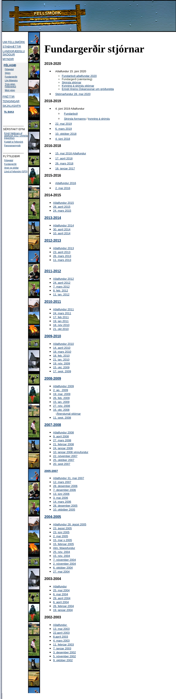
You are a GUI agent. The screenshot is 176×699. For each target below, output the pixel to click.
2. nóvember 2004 (64, 563)
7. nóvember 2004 (64, 559)
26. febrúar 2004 (63, 606)
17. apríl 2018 (64, 158)
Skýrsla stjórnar (71, 82)
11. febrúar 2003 (63, 644)
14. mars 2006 (62, 501)
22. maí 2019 (63, 123)
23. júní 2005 (61, 532)
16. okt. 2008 (61, 409)
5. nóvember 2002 (64, 656)
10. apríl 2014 (61, 233)
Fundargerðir (11, 77)
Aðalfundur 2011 (63, 309)
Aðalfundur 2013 (63, 248)
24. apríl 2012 (61, 282)
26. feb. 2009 (61, 398)
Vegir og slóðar (11, 168)
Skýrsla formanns (75, 118)
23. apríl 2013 (61, 252)
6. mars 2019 (63, 128)
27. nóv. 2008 (61, 405)
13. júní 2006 (61, 493)
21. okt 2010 (61, 329)
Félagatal (9, 69)
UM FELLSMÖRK (14, 42)
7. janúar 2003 (62, 648)
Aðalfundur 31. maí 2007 (68, 478)
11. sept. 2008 (62, 417)
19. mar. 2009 (61, 394)
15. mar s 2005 (62, 540)
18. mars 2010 (62, 351)
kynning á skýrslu (99, 118)
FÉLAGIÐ (10, 65)
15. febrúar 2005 (63, 544)
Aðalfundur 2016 (65, 183)
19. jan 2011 (61, 321)
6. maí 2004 (60, 594)
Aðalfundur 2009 (63, 386)
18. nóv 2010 (61, 325)
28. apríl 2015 (61, 206)
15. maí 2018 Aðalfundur (70, 153)
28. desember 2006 (65, 486)
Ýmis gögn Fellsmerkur (10, 85)
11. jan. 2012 (61, 294)
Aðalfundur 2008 (63, 432)
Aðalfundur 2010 (63, 343)
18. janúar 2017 (65, 168)
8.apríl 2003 (60, 636)
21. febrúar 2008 (63, 444)
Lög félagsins (11, 80)
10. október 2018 (66, 133)
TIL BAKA (9, 112)
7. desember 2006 (64, 490)
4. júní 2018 (62, 138)
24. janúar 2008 (63, 448)
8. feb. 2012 (60, 290)
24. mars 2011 (62, 313)
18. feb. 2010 (61, 355)
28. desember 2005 (65, 505)
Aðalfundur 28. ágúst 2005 (69, 524)
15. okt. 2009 (61, 367)
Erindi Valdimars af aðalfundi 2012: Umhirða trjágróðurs (16, 135)
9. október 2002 (63, 660)
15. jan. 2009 (61, 402)
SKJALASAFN (12, 105)
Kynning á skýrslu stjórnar (78, 85)
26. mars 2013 (62, 256)
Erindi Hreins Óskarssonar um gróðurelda (88, 89)
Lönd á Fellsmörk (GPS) (15, 171)
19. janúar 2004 (63, 610)
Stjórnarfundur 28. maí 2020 (73, 94)
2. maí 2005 (60, 536)
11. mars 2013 (62, 260)
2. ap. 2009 (60, 390)
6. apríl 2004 (61, 602)
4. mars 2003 (61, 640)
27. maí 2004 (61, 571)
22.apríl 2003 (61, 632)
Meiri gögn (10, 90)
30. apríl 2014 (61, 229)
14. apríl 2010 (61, 347)
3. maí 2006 (60, 497)
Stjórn (7, 73)
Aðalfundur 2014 (63, 225)
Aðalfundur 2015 (63, 202)
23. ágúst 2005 (62, 528)
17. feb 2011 (61, 317)
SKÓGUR (9, 54)
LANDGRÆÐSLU (14, 51)
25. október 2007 (63, 460)
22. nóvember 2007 (65, 456)
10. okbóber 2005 (64, 509)
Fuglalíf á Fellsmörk (13, 142)
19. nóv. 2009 (61, 363)
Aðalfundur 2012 (63, 278)
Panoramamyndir (12, 145)
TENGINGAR (11, 101)
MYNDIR (8, 59)
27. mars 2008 (62, 440)
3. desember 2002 (64, 652)
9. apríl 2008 (61, 436)
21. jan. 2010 (61, 359)
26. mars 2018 (64, 163)
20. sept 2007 (61, 464)
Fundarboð (71, 113)
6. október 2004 (63, 567)
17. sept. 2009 (62, 371)
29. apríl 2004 (61, 598)
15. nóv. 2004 (61, 555)
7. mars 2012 (61, 286)
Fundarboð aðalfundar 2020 (79, 76)
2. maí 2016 (62, 188)
